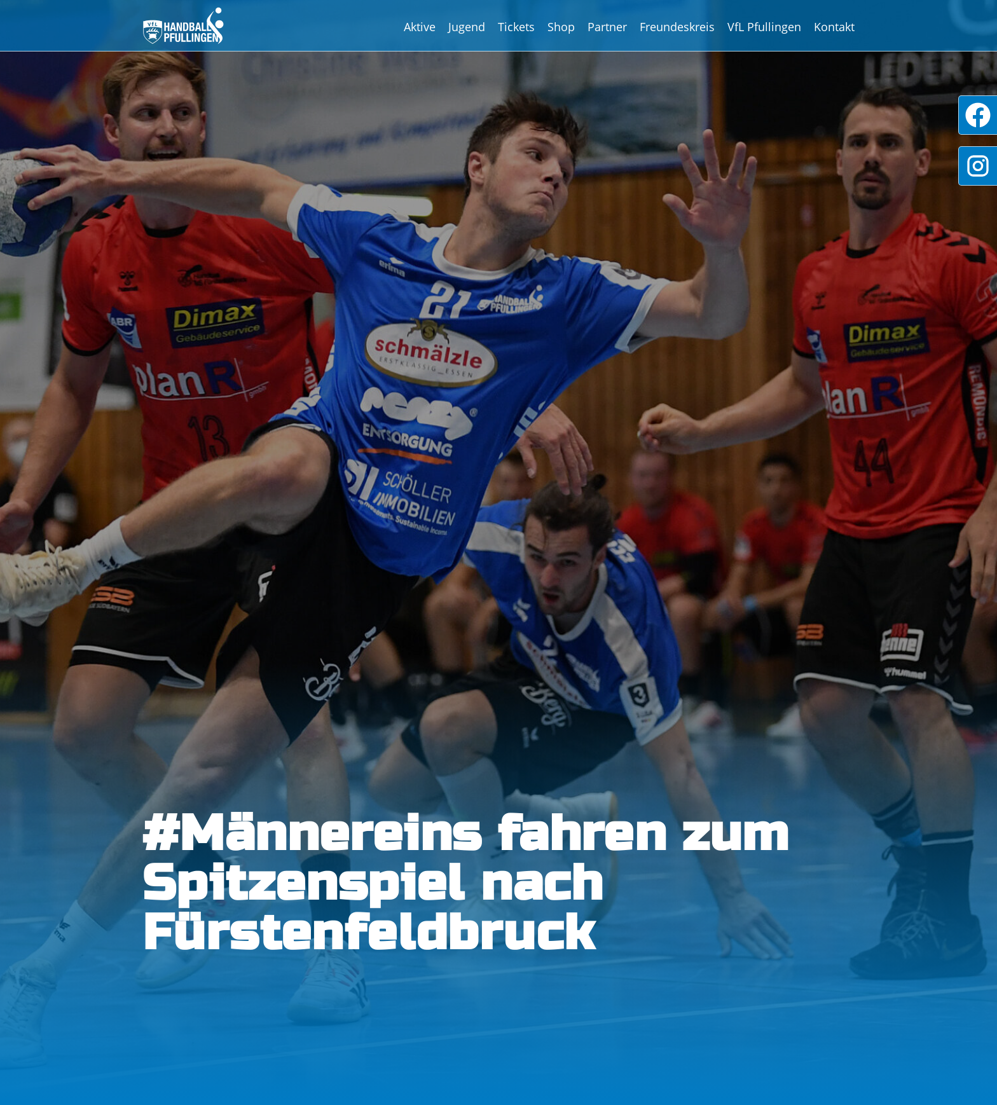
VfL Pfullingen (764, 26)
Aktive (420, 26)
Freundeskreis (677, 26)
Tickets (516, 26)
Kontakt (834, 26)
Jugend (466, 26)
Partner (607, 26)
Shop (561, 26)
